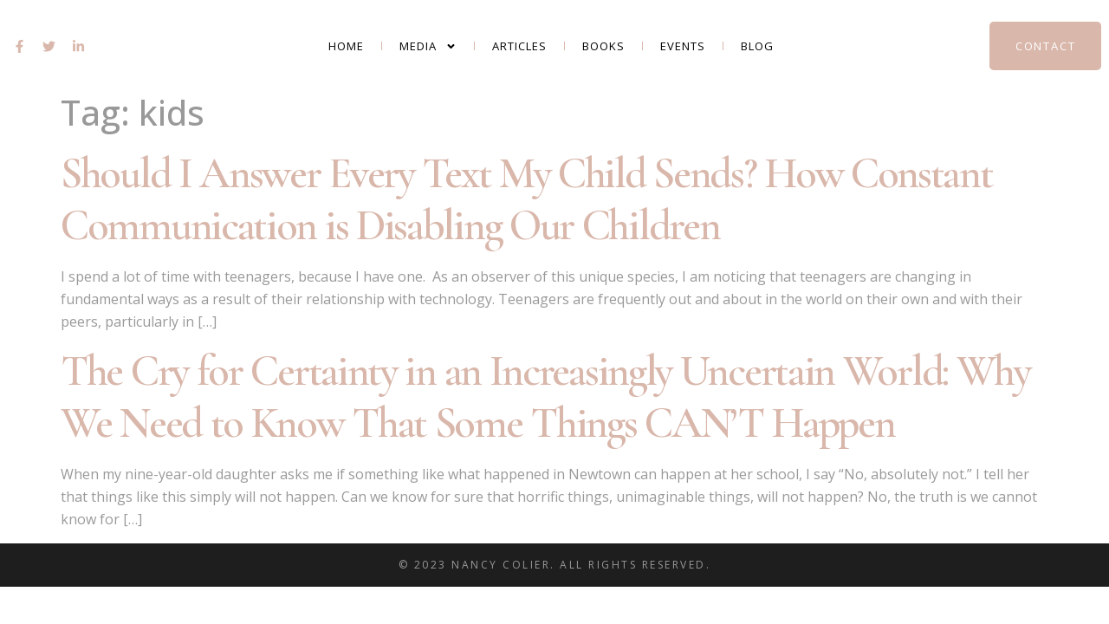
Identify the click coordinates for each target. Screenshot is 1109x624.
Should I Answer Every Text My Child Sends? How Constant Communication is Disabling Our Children (527, 199)
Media (428, 46)
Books (603, 46)
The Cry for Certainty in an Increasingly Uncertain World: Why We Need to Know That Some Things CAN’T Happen (545, 397)
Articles (519, 46)
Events (682, 46)
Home (346, 46)
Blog (757, 46)
